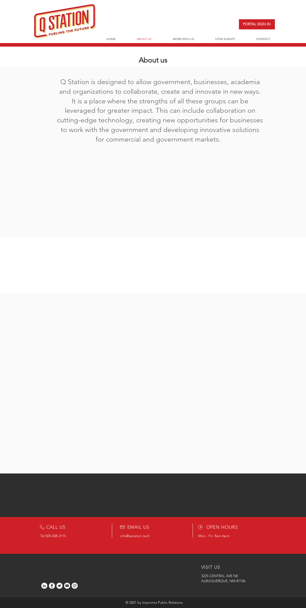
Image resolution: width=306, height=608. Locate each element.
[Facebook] (52, 586)
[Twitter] (59, 586)
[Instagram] (75, 586)
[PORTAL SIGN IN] (257, 24)
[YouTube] (67, 586)
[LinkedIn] (44, 586)
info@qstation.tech (135, 536)
